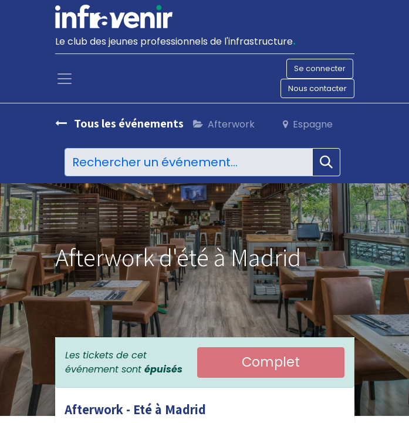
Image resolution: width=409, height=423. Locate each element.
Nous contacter (317, 88)
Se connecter (320, 68)
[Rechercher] (326, 162)
